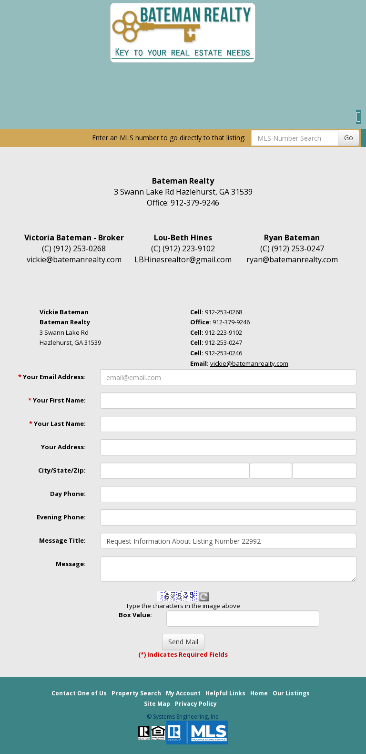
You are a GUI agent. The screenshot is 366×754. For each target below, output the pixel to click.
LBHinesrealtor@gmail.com (183, 259)
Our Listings (291, 693)
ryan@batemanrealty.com (292, 259)
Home (259, 693)
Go (348, 137)
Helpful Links (225, 693)
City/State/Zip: (62, 470)
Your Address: (63, 447)
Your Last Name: (57, 423)
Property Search (136, 693)
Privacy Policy (196, 704)
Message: (71, 563)
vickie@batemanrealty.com (74, 259)
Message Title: (62, 540)
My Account (183, 693)
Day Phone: (68, 493)
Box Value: (135, 614)
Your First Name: (57, 400)
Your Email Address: (52, 376)
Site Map (157, 704)
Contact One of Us (79, 693)
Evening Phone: (61, 517)
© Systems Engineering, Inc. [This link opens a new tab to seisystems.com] (183, 717)
